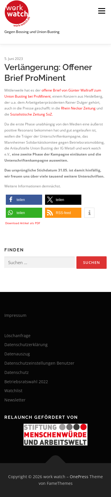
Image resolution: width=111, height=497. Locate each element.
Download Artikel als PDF (22, 223)
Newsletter (15, 400)
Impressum (15, 315)
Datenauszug (17, 354)
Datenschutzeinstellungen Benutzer (39, 363)
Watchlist (13, 390)
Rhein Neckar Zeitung (78, 108)
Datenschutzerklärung (26, 344)
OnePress (79, 476)
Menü (101, 10)
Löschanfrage (17, 335)
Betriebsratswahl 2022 (26, 381)
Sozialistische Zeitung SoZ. (31, 114)
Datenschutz (16, 372)
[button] (24, 200)
